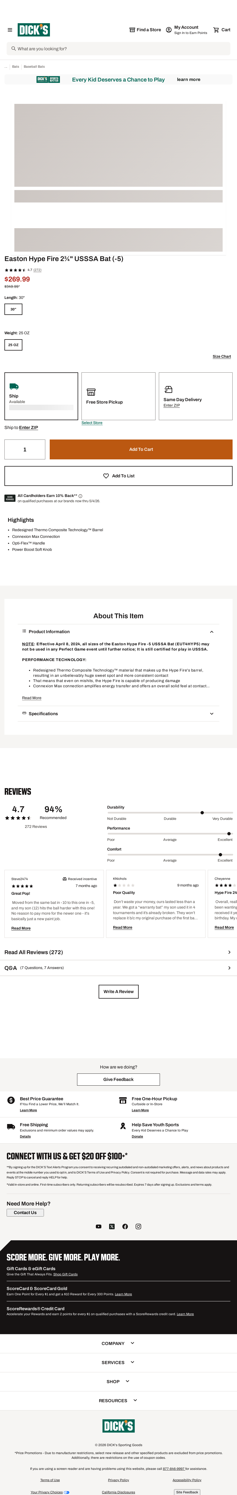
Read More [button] (31, 698)
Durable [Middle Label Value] (170, 819)
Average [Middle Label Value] (170, 840)
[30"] (13, 309)
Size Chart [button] (222, 356)
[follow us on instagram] (138, 1227)
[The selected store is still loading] (145, 30)
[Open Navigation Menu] (10, 30)
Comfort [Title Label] (114, 849)
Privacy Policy (118, 1480)
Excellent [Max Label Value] (225, 840)
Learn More (189, 79)
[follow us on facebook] (125, 1227)
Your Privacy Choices (47, 1492)
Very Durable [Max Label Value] (222, 819)
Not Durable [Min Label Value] (116, 819)
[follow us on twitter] (112, 1227)
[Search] (124, 48)
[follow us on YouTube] (98, 1227)
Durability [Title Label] (115, 807)
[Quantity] (24, 449)
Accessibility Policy (187, 1480)
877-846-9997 (174, 1469)
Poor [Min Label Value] (111, 840)
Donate (137, 1136)
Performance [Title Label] (118, 828)
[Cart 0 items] (222, 30)
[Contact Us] (25, 1213)
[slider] (170, 813)
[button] (91, 423)
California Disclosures (118, 1492)
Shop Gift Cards (65, 1274)
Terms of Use (50, 1480)
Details (25, 1136)
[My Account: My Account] (186, 30)
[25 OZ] (13, 345)
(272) (37, 270)
